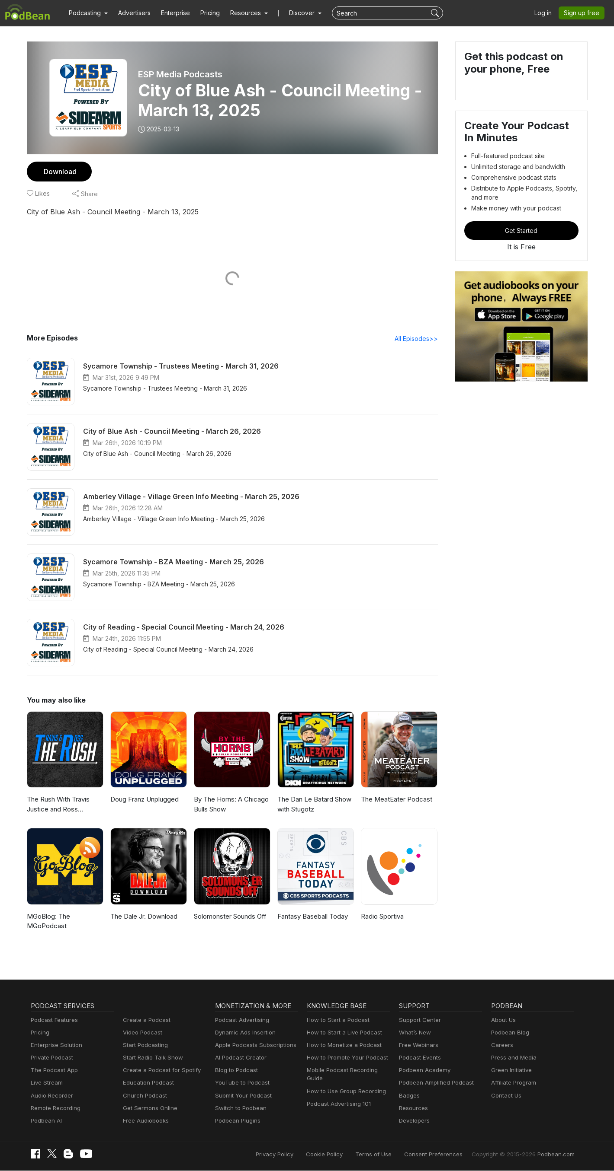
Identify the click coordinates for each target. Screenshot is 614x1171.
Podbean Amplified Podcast (434, 1083)
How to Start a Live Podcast (342, 1033)
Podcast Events (419, 1058)
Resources (412, 1108)
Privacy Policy (296, 1155)
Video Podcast (141, 1033)
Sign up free (583, 13)
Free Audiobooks (144, 1121)
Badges (408, 1096)
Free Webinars (417, 1045)
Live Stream (46, 1083)
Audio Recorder (51, 1096)
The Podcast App (52, 1070)
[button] (87, 13)
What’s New (414, 1033)
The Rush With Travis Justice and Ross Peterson (58, 805)
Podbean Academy (423, 1070)
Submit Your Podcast (241, 1096)
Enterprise (170, 13)
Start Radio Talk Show (151, 1058)
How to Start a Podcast (336, 1020)
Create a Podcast (145, 1020)
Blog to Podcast (235, 1070)
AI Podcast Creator (239, 1058)
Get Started (521, 230)
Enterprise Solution (55, 1045)
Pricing (204, 13)
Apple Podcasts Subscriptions (252, 1045)
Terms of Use (389, 1155)
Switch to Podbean (239, 1108)
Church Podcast (143, 1096)
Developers (413, 1121)
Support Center (418, 1020)
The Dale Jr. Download (143, 916)
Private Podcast (51, 1058)
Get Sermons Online (148, 1108)
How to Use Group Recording (344, 1091)
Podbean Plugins (236, 1121)
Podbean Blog (509, 1033)
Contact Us (505, 1096)
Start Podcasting (144, 1045)
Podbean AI (45, 1121)
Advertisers (131, 13)
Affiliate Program (512, 1083)
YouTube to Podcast (240, 1083)
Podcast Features (53, 1020)
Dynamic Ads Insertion (243, 1033)
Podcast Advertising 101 (337, 1104)
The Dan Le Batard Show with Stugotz (313, 804)
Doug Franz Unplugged (143, 799)
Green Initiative (510, 1070)
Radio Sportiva (382, 916)
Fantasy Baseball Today (311, 916)
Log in (546, 13)
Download (59, 171)
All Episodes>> (417, 338)
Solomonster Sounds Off (229, 916)
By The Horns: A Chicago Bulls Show (230, 804)
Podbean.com (557, 1155)
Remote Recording (54, 1108)
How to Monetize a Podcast (341, 1045)
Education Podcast (146, 1083)
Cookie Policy (344, 1155)
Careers (501, 1045)
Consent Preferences (444, 1155)
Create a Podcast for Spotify (158, 1070)
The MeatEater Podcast (395, 799)
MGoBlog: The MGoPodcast (47, 921)
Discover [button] (293, 13)
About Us (502, 1020)
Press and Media (512, 1058)
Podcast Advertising (240, 1020)
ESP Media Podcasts (180, 74)
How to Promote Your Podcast (345, 1058)
